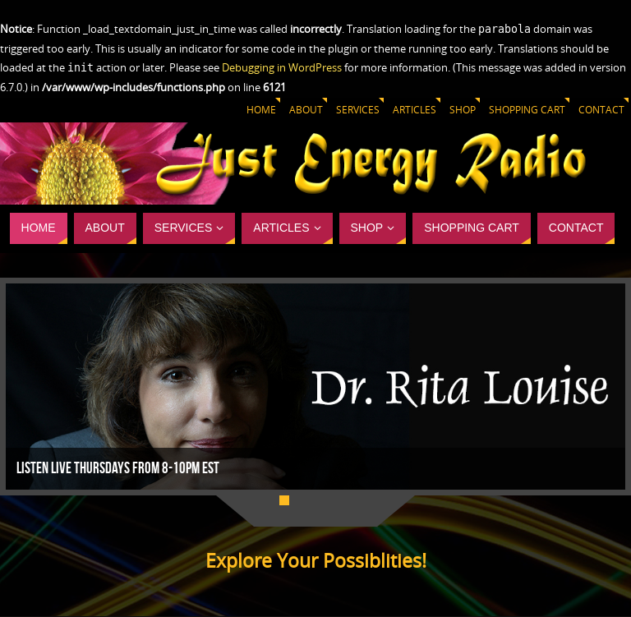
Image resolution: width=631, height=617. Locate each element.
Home (261, 110)
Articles (414, 110)
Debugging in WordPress (282, 67)
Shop (462, 110)
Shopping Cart (527, 110)
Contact (601, 110)
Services (358, 110)
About (306, 110)
